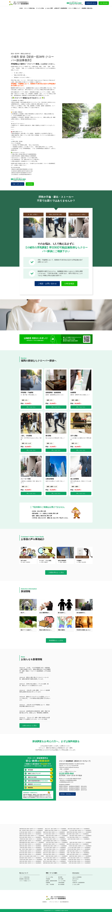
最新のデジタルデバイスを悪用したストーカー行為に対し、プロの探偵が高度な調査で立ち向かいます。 (35, 698)
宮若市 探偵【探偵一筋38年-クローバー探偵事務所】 (57, 842)
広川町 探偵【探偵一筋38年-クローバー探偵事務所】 (30, 832)
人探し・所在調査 (50, 884)
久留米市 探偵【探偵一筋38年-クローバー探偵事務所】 (31, 859)
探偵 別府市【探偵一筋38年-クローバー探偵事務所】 (81, 835)
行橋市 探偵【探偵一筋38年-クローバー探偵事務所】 (78, 851)
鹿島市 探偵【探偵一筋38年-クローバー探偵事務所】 (55, 849)
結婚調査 (48, 882)
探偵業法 (45, 901)
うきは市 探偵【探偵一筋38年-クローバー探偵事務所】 (54, 847)
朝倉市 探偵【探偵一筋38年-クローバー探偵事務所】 (30, 833)
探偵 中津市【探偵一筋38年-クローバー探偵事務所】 (30, 844)
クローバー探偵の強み (29, 8)
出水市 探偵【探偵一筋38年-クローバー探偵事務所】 (80, 830)
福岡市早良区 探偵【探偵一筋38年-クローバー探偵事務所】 (79, 832)
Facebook (74, 880)
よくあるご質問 (49, 8)
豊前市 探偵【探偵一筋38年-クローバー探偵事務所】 (54, 837)
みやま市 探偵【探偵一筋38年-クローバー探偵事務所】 (54, 857)
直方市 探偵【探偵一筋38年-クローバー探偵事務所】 (79, 857)
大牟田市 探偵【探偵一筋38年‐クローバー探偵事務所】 (80, 845)
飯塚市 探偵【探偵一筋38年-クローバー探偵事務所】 (80, 856)
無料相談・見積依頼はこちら (67, 794)
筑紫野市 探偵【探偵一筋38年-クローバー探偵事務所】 (56, 830)
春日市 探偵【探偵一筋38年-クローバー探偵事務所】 (30, 837)
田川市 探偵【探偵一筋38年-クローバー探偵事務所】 (55, 839)
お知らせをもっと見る (30, 725)
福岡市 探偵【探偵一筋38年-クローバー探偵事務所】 (30, 845)
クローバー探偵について (74, 8)
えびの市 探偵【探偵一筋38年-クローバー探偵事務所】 (79, 847)
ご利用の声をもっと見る (56, 572)
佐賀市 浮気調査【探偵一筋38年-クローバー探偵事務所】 (55, 840)
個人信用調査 (61, 884)
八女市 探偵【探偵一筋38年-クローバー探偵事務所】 (78, 837)
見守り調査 (60, 878)
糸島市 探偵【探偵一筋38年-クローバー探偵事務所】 (30, 861)
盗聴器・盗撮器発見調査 (51, 880)
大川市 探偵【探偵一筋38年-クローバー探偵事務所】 (54, 833)
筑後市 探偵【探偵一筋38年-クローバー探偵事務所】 (30, 863)
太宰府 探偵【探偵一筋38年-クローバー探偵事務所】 (30, 851)
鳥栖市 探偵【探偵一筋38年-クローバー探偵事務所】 (54, 832)
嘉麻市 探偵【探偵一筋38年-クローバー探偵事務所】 (30, 840)
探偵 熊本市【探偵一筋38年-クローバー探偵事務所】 (30, 849)
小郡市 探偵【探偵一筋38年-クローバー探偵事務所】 (80, 863)
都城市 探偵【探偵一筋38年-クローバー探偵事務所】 (30, 854)
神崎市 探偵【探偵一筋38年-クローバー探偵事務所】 (57, 835)
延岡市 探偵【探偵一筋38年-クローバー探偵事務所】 (78, 854)
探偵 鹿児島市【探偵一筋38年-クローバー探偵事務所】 (31, 830)
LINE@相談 (30, 184)
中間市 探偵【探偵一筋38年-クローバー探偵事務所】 (54, 851)
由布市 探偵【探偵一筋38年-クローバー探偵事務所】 (79, 839)
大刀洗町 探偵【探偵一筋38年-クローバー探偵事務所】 (79, 861)
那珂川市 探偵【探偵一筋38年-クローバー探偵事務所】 (54, 861)
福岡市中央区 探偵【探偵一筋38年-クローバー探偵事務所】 (31, 835)
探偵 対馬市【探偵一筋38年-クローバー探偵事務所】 (78, 844)
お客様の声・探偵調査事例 (60, 8)
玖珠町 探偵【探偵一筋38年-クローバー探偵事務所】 (79, 859)
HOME (21, 8)
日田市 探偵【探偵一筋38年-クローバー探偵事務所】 (54, 854)
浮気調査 (48, 878)
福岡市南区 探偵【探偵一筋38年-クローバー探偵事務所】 (55, 863)
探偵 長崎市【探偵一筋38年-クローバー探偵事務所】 (78, 833)
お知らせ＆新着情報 (76, 877)
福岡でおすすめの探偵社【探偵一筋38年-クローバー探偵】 (31, 856)
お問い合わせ (75, 878)
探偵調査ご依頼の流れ (87, 8)
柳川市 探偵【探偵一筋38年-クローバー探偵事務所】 (30, 852)
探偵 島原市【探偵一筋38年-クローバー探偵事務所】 (30, 857)
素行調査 (60, 877)
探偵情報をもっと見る (56, 640)
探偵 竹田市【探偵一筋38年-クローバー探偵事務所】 (79, 828)
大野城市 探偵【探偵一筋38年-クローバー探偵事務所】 (31, 839)
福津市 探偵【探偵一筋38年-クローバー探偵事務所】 (81, 842)
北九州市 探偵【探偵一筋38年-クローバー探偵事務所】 (79, 849)
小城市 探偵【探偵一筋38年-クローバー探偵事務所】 (30, 847)
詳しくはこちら (31, 407)
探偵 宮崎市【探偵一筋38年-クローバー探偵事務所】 (55, 859)
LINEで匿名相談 (104, 3)
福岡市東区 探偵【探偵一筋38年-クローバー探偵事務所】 (55, 845)
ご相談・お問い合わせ (17, 184)
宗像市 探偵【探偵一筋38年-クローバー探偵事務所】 (57, 856)
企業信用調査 (61, 882)
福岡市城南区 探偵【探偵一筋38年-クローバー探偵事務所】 (31, 842)
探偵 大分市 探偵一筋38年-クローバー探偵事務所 (55, 828)
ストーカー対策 (61, 880)
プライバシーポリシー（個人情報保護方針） (59, 901)
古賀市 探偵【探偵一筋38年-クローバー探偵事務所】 (54, 844)
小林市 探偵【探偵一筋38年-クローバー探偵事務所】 (78, 852)
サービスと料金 (40, 8)
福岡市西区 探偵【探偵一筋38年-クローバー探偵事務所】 (31, 828)
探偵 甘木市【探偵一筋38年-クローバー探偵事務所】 (54, 852)
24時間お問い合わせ (91, 3)
